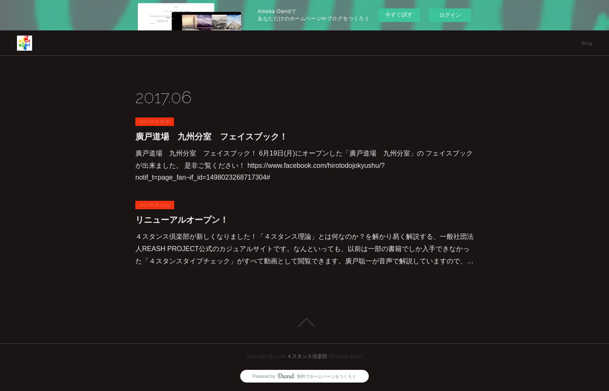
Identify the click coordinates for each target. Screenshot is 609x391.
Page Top (304, 322)
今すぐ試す (399, 14)
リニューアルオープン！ (181, 219)
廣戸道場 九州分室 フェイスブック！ (211, 136)
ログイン (450, 15)
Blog (587, 43)
